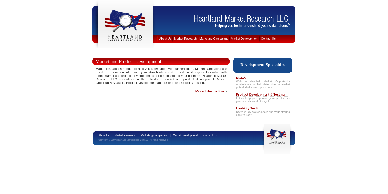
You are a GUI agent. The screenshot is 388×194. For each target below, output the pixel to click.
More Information (209, 91)
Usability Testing (249, 108)
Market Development (244, 38)
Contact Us (268, 38)
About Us (165, 38)
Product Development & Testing (260, 94)
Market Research (185, 38)
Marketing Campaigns (213, 38)
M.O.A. (241, 78)
